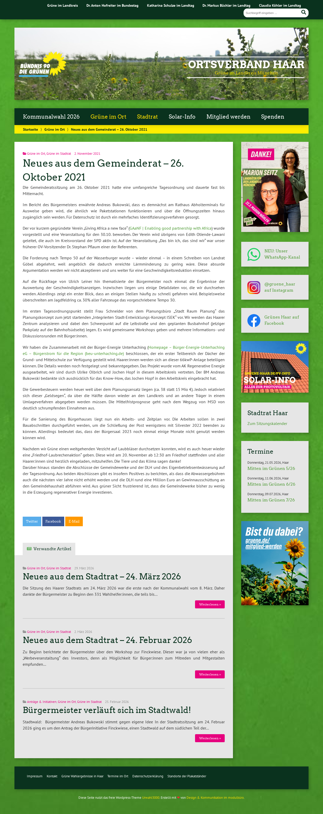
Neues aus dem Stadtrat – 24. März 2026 (102, 576)
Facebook (53, 521)
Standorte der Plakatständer (186, 776)
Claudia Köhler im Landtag (280, 5)
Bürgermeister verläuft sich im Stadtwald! (107, 710)
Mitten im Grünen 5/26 (271, 468)
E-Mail (74, 521)
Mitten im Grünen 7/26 (271, 500)
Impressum (35, 776)
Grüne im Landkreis (62, 5)
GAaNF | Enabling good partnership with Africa (171, 228)
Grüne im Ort (108, 116)
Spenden (272, 116)
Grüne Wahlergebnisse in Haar (82, 776)
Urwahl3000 (150, 797)
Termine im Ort (117, 776)
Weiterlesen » (210, 604)
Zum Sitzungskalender (267, 423)
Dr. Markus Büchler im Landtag (227, 5)
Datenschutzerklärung (147, 776)
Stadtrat (147, 116)
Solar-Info (182, 116)
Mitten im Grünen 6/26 (271, 484)
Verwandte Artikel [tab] (52, 548)
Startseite (30, 129)
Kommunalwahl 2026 (51, 116)
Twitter (32, 521)
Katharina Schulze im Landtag (170, 5)
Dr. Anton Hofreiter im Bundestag (112, 5)
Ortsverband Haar (246, 64)
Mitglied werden (228, 116)
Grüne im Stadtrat (58, 153)
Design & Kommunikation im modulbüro (215, 797)
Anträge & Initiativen (41, 702)
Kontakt (52, 776)
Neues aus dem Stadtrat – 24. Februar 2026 (107, 640)
